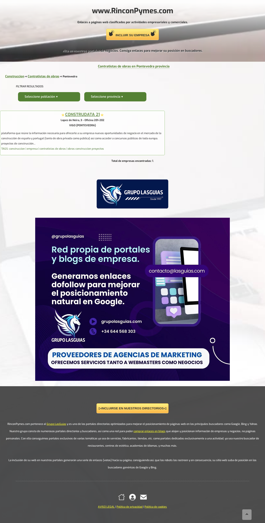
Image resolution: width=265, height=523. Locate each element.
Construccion (14, 76)
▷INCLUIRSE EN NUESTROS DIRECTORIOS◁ (132, 408)
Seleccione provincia (105, 97)
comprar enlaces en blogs (149, 431)
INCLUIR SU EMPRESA (132, 33)
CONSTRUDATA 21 (82, 114)
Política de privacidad (130, 507)
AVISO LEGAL (106, 507)
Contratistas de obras (43, 76)
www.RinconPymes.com (132, 11)
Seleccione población (40, 97)
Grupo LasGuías (56, 424)
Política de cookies (156, 507)
